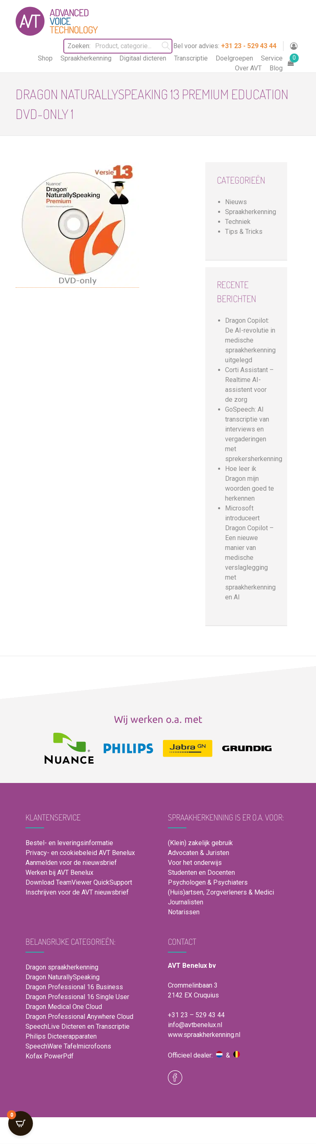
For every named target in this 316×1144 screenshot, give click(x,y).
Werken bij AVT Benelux (59, 872)
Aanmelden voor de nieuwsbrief (71, 863)
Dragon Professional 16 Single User (77, 997)
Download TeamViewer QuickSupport (80, 882)
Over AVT (248, 68)
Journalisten (185, 902)
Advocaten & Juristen (198, 853)
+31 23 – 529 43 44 (196, 1015)
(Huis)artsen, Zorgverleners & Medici (221, 892)
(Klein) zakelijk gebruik (200, 843)
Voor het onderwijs (195, 863)
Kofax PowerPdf (50, 1056)
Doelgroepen (234, 58)
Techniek (238, 222)
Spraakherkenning (86, 58)
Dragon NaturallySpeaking (63, 977)
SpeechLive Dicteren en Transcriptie (78, 1026)
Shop (45, 58)
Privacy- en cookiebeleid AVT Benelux (80, 853)
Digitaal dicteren (142, 58)
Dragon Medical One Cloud (64, 1007)
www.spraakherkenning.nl (204, 1035)
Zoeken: (73, 46)
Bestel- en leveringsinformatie (69, 843)
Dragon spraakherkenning (62, 967)
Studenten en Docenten (201, 872)
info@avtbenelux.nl (195, 1025)
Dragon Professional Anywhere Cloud (79, 1017)
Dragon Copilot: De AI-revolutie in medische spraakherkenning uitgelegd (250, 340)
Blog (276, 68)
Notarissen (184, 912)
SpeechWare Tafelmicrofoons (68, 1046)
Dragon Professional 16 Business (74, 987)
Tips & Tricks (244, 231)
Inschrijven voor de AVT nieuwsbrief (77, 892)
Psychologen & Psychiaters (208, 882)
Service (272, 58)
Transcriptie (191, 58)
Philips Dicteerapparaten (61, 1036)
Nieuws (236, 202)
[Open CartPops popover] (20, 1123)
